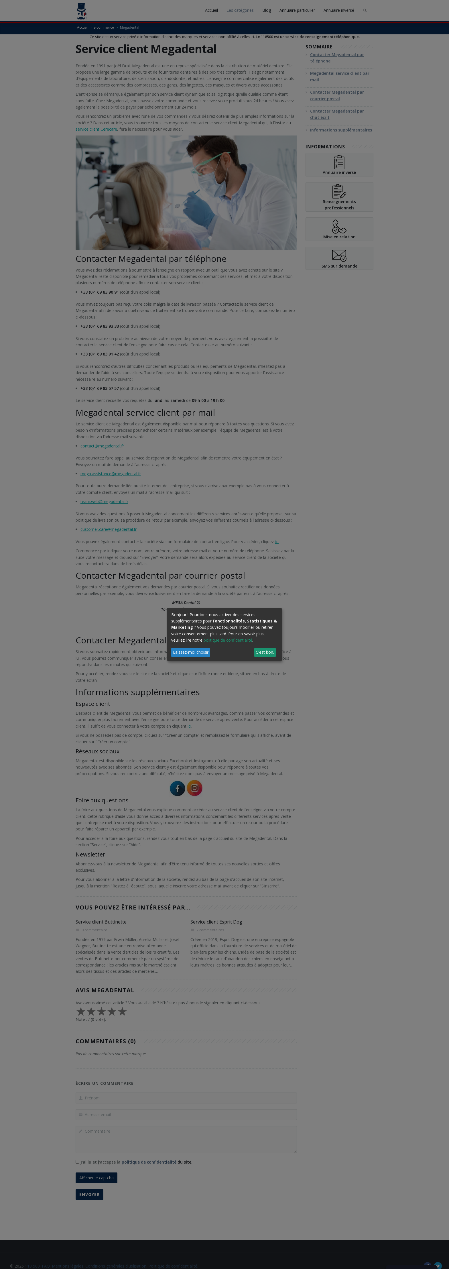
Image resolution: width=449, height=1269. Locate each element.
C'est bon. (265, 652)
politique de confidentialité (228, 640)
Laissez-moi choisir (190, 652)
